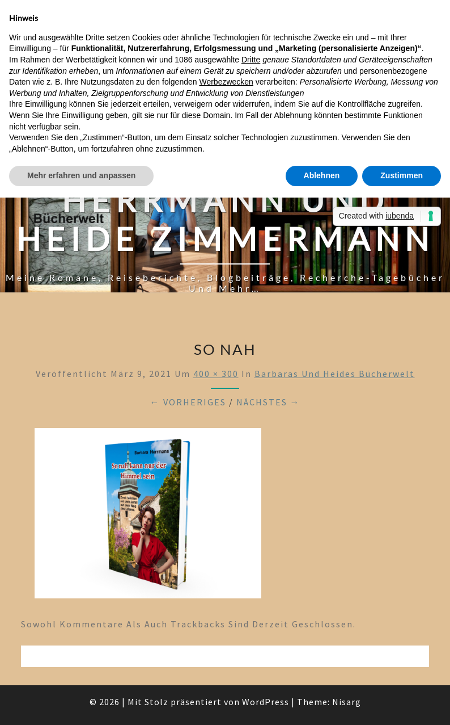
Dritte (250, 59)
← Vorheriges (188, 402)
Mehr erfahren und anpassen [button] (81, 175)
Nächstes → (268, 402)
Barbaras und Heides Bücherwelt (334, 373)
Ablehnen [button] (322, 175)
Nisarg (346, 701)
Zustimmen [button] (401, 175)
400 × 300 (216, 373)
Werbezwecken (226, 81)
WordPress (265, 701)
